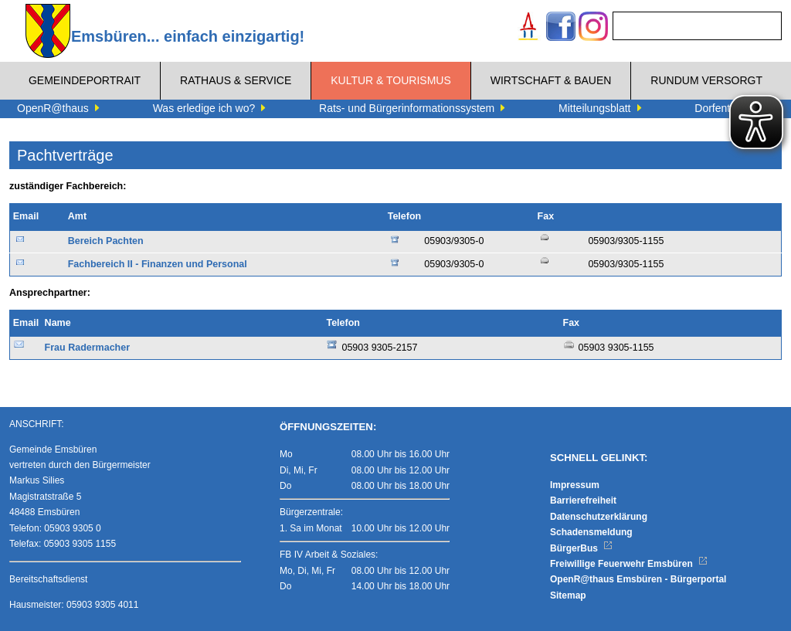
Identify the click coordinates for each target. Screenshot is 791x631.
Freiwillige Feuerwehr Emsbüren (629, 563)
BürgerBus (581, 548)
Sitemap (568, 595)
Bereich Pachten (106, 241)
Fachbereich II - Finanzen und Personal (157, 264)
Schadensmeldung (591, 532)
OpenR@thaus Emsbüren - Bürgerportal (638, 579)
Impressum (574, 485)
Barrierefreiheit (583, 500)
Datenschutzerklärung (598, 516)
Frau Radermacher (87, 347)
